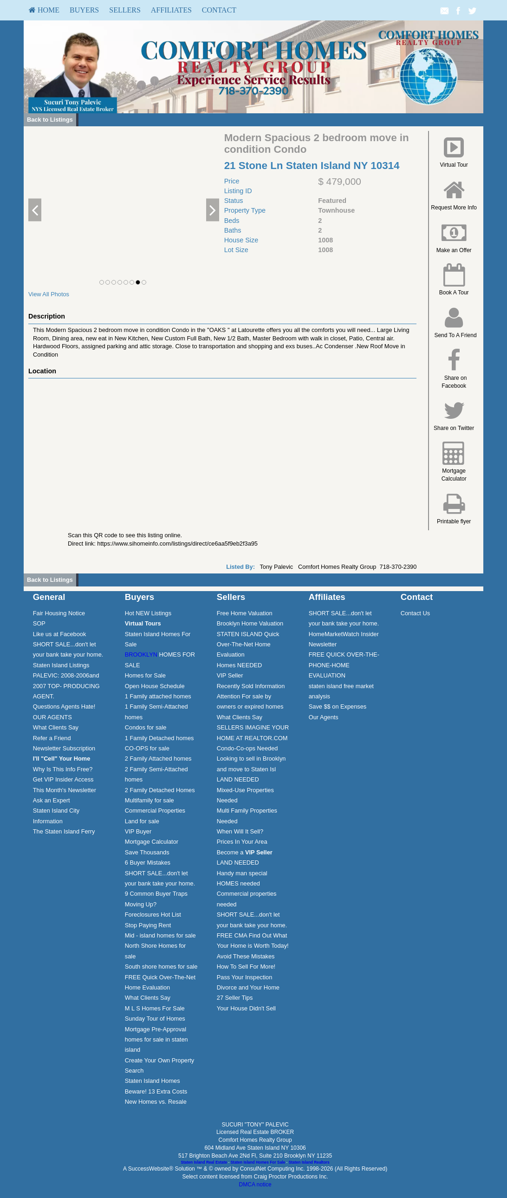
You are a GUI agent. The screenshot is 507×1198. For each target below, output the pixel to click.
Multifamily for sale (149, 800)
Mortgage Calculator (151, 841)
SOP (39, 623)
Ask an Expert (51, 800)
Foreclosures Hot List (153, 914)
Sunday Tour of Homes (155, 1018)
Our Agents (323, 717)
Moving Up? (140, 904)
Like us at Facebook (59, 634)
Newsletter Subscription (64, 748)
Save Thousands (147, 852)
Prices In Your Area (242, 841)
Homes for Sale (145, 675)
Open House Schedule (155, 686)
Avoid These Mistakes (246, 956)
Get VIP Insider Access (63, 779)
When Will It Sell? (240, 831)
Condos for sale (146, 727)
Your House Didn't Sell (246, 1008)
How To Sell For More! (246, 966)
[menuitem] (44, 10)
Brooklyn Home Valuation (250, 623)
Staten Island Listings (61, 665)
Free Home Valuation (245, 613)
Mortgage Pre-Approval (155, 1029)
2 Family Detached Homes (160, 790)
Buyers (84, 10)
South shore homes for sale (161, 966)
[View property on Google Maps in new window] (220, 448)
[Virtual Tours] (143, 623)
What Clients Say (55, 727)
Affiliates (171, 10)
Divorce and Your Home (248, 987)
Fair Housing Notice (59, 613)
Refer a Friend (52, 738)
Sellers (125, 10)
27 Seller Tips (235, 997)
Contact (219, 10)
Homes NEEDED (239, 665)
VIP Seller (230, 675)
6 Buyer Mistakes (147, 862)
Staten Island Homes (152, 1080)
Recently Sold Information (251, 686)
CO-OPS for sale (147, 748)
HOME (44, 10)
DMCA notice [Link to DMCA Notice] (255, 1184)
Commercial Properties (155, 810)
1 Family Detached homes (159, 738)
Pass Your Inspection (245, 977)
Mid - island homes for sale (160, 935)
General (49, 597)
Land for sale (142, 821)
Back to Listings (50, 119)
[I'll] (62, 758)
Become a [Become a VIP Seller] (245, 852)
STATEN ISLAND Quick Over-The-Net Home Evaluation (248, 644)
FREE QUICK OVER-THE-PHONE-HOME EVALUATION (344, 665)
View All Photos (48, 294)
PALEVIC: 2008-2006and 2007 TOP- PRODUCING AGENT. (66, 686)
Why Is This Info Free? (63, 769)
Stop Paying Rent (148, 925)
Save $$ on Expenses (338, 706)
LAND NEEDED (238, 779)
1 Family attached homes (158, 696)
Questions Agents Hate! (64, 706)
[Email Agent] (444, 10)
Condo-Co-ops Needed (247, 748)
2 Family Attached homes (158, 758)
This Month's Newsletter (64, 790)
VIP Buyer (138, 831)
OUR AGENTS (52, 717)
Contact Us (415, 613)
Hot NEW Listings (148, 613)
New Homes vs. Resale (156, 1101)
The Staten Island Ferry (64, 831)
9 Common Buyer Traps (156, 893)
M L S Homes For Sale (155, 1008)
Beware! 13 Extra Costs (156, 1091)
